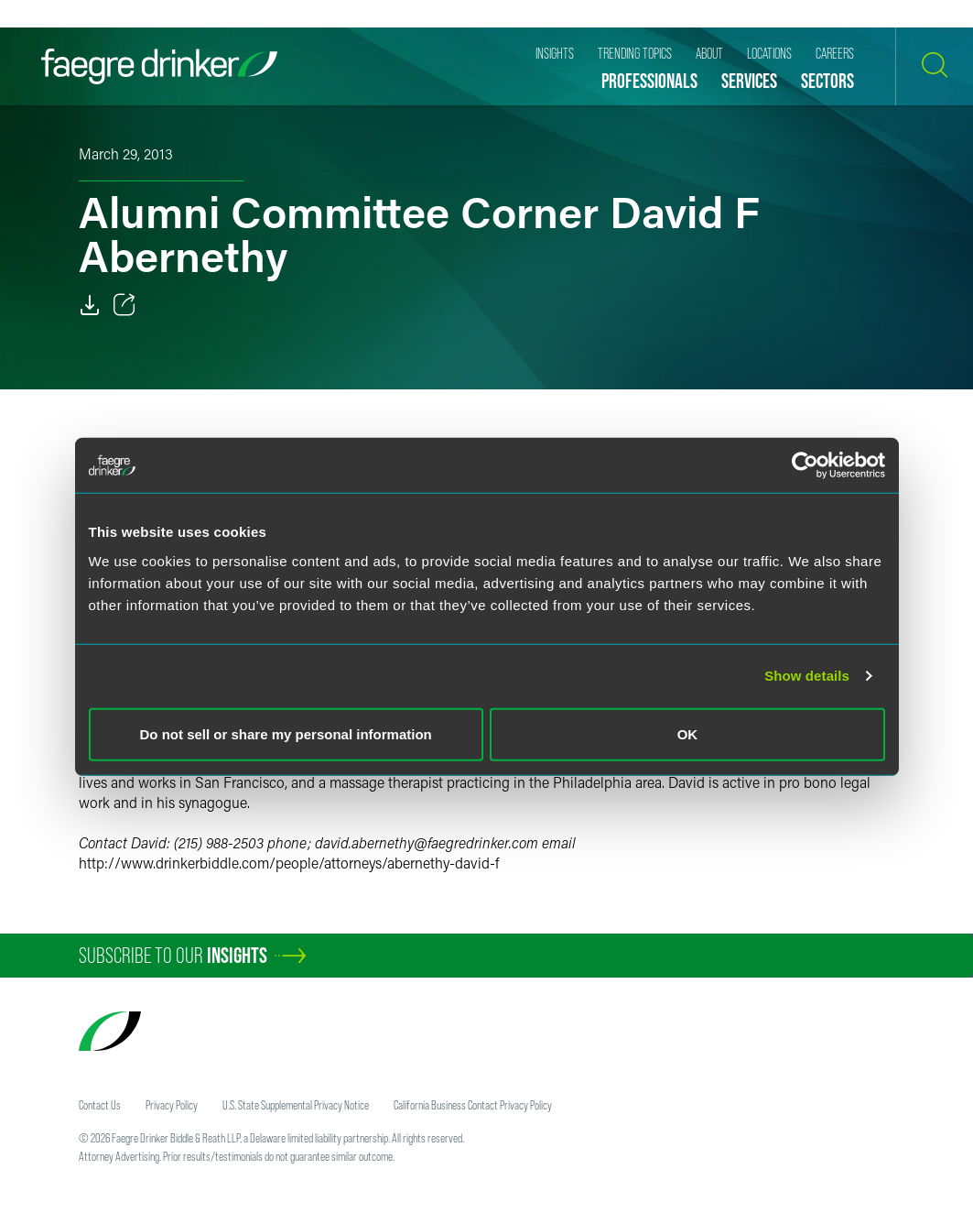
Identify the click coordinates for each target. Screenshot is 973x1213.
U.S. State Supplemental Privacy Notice (295, 1105)
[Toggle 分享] (124, 305)
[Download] (89, 305)
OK (687, 733)
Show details (806, 675)
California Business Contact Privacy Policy (473, 1105)
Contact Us (100, 1105)
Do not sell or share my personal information (286, 733)
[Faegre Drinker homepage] (159, 66)
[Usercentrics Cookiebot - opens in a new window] (805, 465)
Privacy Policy (172, 1105)
